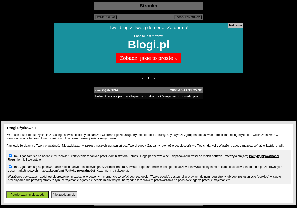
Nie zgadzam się (64, 194)
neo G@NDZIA (106, 90)
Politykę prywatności (264, 156)
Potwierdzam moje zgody (27, 194)
